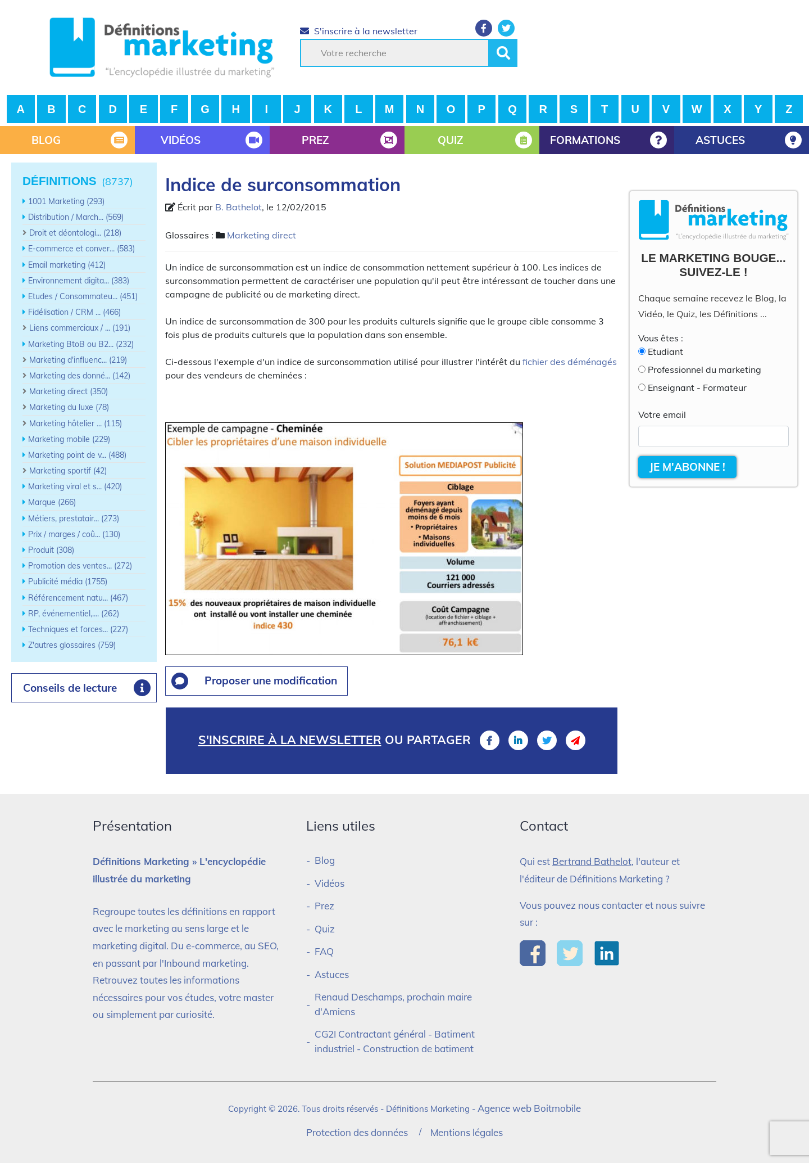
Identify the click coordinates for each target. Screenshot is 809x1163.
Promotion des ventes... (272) (80, 566)
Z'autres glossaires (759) (72, 645)
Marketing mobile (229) (69, 439)
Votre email (662, 414)
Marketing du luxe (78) (69, 407)
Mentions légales (466, 1132)
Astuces (332, 974)
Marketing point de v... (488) (77, 455)
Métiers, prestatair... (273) (73, 518)
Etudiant (665, 351)
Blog (325, 860)
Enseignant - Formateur (697, 387)
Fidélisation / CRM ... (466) (74, 312)
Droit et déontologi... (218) (75, 233)
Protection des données (357, 1132)
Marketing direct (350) (68, 391)
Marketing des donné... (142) (79, 376)
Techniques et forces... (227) (78, 629)
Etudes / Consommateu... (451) (83, 296)
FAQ (324, 951)
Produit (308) (51, 550)
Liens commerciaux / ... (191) (79, 328)
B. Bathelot (238, 207)
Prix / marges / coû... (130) (74, 534)
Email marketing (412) (67, 265)
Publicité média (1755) (67, 581)
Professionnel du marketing (704, 369)
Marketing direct (261, 235)
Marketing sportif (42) (68, 471)
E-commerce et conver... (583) (81, 249)
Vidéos (329, 883)
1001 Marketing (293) (66, 201)
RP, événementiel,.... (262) (73, 613)
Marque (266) (52, 502)
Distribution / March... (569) (76, 217)
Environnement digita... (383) (78, 281)
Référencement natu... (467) (78, 598)
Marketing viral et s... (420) (75, 486)
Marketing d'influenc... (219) (78, 360)
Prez (324, 906)
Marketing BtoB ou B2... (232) (81, 344)
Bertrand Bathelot (591, 861)
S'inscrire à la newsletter (358, 31)
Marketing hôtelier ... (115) (75, 423)
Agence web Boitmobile (529, 1108)
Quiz (325, 929)
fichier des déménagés (569, 361)
